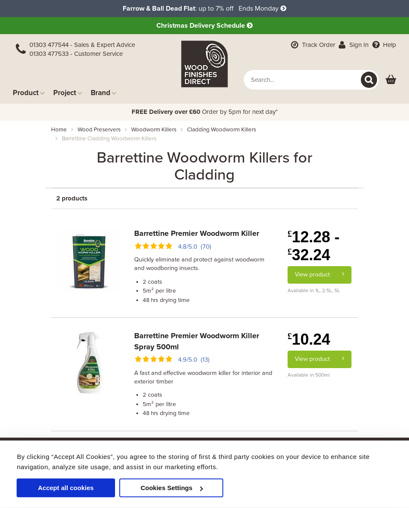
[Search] (369, 80)
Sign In (353, 45)
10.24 (309, 339)
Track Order (312, 45)
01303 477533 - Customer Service (76, 54)
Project (67, 92)
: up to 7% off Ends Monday (204, 8)
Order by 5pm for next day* (205, 112)
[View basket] (391, 80)
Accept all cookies (66, 487)
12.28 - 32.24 (314, 246)
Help (383, 45)
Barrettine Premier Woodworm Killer (196, 233)
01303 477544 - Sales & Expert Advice (82, 45)
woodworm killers (153, 129)
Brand (103, 92)
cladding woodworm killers (221, 129)
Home (59, 129)
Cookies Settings (172, 487)
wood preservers (99, 129)
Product (29, 92)
